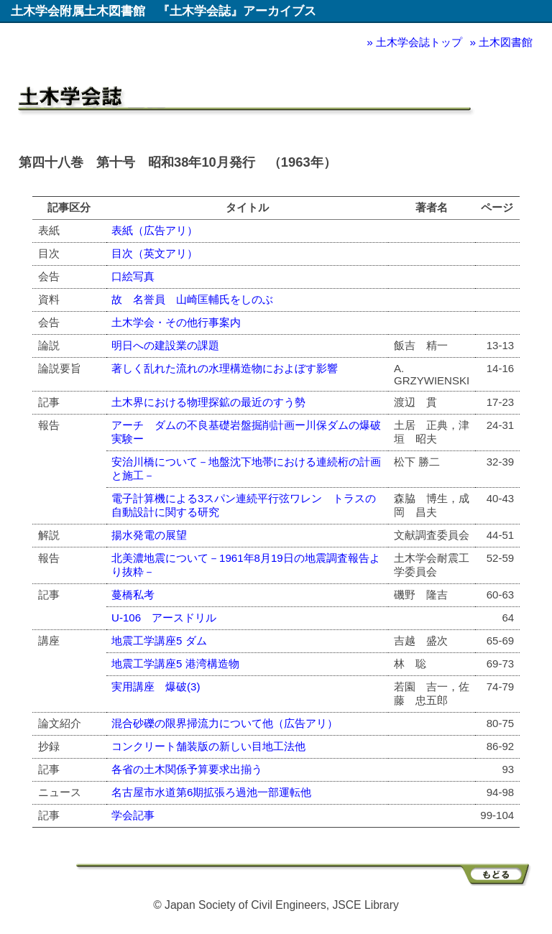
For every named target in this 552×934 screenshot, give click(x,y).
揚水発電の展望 (149, 535)
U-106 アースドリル (163, 617)
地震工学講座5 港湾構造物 (175, 663)
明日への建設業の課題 (165, 345)
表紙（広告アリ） (154, 230)
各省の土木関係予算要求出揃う (186, 769)
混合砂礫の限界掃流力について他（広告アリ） (224, 723)
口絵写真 (133, 276)
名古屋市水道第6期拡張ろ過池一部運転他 (211, 792)
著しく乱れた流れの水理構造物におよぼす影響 (224, 368)
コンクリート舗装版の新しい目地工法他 (208, 746)
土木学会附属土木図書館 (78, 11)
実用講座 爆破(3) (155, 686)
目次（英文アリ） (154, 253)
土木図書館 (506, 42)
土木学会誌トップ (419, 42)
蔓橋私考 (133, 594)
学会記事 (133, 815)
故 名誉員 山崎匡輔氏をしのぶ (192, 299)
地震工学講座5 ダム (159, 640)
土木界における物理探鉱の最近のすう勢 (208, 402)
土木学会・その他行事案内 (176, 322)
